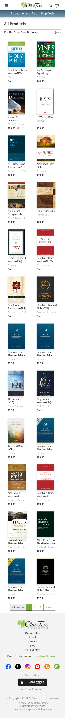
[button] (50, 6)
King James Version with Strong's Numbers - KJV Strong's (17, 498)
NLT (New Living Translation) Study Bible (18, 167)
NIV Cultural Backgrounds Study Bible (15, 214)
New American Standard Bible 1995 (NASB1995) (46, 355)
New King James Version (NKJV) (45, 259)
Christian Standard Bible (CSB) (47, 306)
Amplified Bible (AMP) (16, 447)
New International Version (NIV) (17, 71)
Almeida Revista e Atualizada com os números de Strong (47, 543)
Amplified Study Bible (45, 165)
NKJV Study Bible (46, 211)
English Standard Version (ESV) (17, 259)
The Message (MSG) (15, 400)
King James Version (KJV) (44, 400)
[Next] (49, 607)
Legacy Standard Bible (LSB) (46, 588)
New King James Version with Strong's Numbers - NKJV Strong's (46, 498)
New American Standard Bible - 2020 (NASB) (16, 355)
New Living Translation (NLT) (17, 306)
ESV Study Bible (45, 117)
